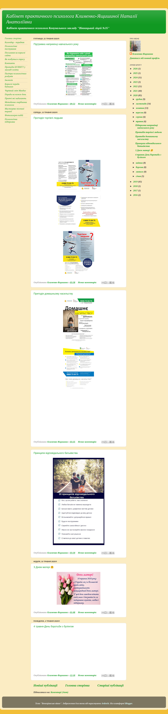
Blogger (128, 703)
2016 (135, 195)
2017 (135, 190)
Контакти (10, 63)
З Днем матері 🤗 (44, 567)
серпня (139, 117)
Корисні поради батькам (12, 85)
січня (139, 176)
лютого (140, 172)
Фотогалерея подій (14, 115)
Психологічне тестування (11, 47)
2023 (135, 82)
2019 (135, 182)
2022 (135, 86)
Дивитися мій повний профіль (145, 58)
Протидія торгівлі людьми (48, 118)
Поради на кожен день (15, 94)
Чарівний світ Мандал (15, 90)
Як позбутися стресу (15, 59)
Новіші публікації (45, 685)
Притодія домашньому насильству (53, 293)
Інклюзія (9, 80)
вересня (140, 112)
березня (140, 167)
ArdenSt (105, 703)
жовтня (140, 108)
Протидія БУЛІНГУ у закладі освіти (15, 68)
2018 (135, 186)
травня (140, 121)
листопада (141, 104)
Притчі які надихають (15, 98)
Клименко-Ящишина (142, 54)
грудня (139, 99)
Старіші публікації (110, 685)
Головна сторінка (77, 685)
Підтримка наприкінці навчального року (56, 44)
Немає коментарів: (87, 104)
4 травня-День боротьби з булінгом (54, 626)
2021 (135, 91)
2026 (135, 68)
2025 (135, 73)
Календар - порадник (14, 42)
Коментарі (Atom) (59, 692)
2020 (135, 95)
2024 (135, 77)
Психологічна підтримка (11, 120)
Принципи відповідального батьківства (56, 453)
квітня (139, 163)
